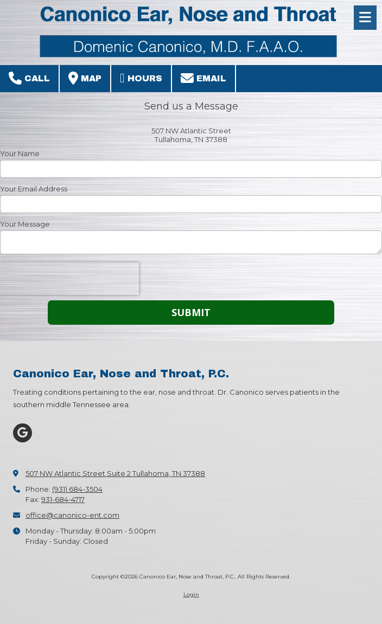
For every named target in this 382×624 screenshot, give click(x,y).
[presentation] (69, 278)
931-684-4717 (63, 499)
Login (191, 594)
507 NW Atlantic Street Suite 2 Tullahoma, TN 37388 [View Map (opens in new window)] (115, 473)
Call (29, 78)
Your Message (25, 224)
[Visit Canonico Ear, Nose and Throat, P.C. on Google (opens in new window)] (22, 432)
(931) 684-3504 (77, 489)
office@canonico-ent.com (72, 515)
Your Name (20, 153)
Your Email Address (33, 188)
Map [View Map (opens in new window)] (84, 78)
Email (203, 78)
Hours (141, 78)
